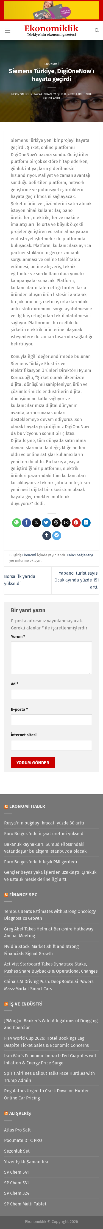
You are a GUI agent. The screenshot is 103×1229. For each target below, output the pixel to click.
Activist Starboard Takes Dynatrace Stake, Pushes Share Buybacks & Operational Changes (51, 967)
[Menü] (7, 30)
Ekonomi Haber (27, 806)
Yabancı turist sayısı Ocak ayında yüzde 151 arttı (76, 580)
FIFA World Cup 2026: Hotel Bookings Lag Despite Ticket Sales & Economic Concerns (46, 1042)
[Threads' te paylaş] (56, 523)
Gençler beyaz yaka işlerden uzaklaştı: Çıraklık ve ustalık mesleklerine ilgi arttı (50, 876)
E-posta (19, 709)
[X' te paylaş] (36, 523)
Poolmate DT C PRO (23, 1140)
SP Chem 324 (16, 1193)
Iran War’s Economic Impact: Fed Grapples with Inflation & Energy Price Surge (51, 1059)
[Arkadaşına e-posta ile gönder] (66, 523)
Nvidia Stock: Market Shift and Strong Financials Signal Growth (41, 950)
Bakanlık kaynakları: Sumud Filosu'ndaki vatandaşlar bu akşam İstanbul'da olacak (45, 848)
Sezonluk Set (17, 1151)
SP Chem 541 (16, 1172)
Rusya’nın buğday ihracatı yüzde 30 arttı (44, 823)
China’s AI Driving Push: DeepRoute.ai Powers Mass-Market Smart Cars (48, 985)
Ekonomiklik (22, 94)
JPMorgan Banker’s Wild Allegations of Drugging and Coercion (51, 1024)
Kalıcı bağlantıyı (80, 555)
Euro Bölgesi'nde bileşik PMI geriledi (40, 861)
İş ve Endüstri (26, 1004)
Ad (14, 684)
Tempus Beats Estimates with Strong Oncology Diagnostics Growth (50, 915)
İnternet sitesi (24, 735)
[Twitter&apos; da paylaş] (46, 523)
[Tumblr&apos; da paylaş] (46, 535)
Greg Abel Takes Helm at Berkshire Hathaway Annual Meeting (48, 932)
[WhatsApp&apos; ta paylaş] (16, 523)
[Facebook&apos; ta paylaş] (26, 523)
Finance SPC (23, 894)
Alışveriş (20, 1113)
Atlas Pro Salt (17, 1130)
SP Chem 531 (16, 1182)
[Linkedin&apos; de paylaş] (86, 523)
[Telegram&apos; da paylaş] (56, 535)
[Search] (97, 30)
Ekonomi (51, 64)
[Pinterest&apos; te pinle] (76, 523)
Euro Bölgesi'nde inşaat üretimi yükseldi (44, 833)
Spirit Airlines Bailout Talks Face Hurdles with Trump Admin (49, 1077)
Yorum (18, 636)
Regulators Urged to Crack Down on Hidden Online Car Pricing (47, 1094)
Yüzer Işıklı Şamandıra (26, 1161)
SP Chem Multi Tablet (25, 1204)
